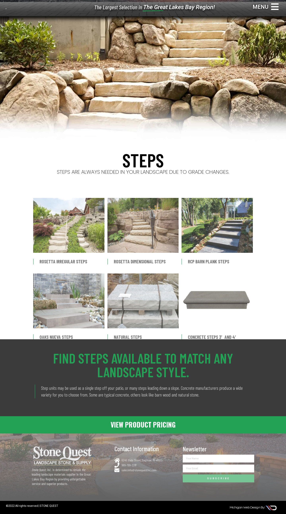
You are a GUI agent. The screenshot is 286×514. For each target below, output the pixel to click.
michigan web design (245, 507)
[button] (143, 425)
